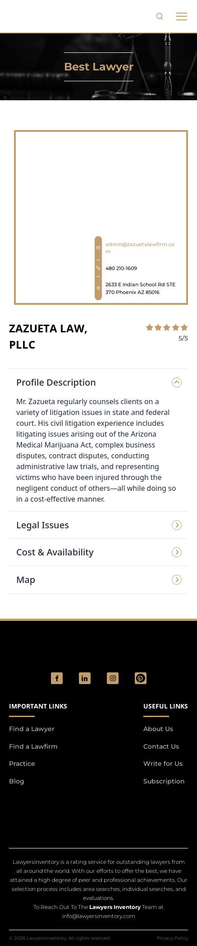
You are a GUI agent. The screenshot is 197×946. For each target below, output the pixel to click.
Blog (16, 781)
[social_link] (57, 678)
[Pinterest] (141, 678)
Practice (22, 764)
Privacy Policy (172, 938)
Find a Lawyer (32, 729)
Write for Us (163, 764)
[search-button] (159, 16)
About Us (158, 729)
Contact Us (161, 746)
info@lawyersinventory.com (98, 916)
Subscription (164, 781)
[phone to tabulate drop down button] (181, 16)
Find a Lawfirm (33, 746)
